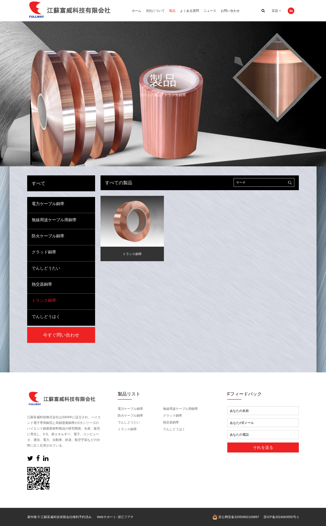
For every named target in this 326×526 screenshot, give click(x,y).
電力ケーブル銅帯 (48, 204)
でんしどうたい (46, 268)
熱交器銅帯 (42, 284)
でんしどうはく (46, 316)
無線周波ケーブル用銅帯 (54, 220)
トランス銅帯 (44, 300)
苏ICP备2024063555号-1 (281, 517)
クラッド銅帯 (44, 252)
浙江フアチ (126, 517)
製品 (172, 10)
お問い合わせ (230, 10)
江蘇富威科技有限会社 (56, 517)
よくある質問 (189, 10)
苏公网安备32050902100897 (236, 517)
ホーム (136, 10)
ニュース (210, 10)
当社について (155, 10)
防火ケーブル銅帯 (48, 236)
